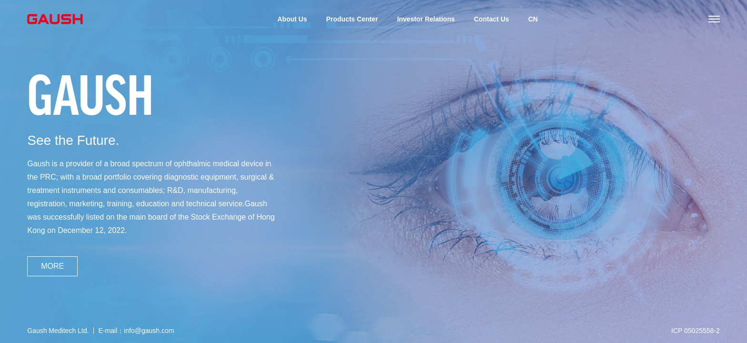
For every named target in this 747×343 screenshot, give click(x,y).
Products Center (352, 19)
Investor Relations (425, 19)
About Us (292, 19)
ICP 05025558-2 (695, 330)
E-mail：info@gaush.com (136, 330)
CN (533, 19)
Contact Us (491, 19)
